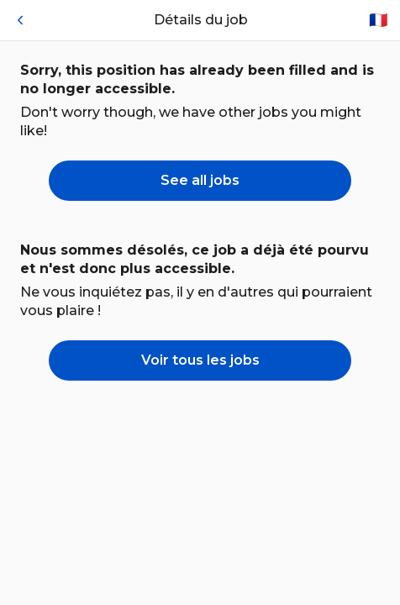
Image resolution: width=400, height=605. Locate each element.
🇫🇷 (378, 20)
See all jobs (200, 180)
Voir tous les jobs (200, 360)
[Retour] (20, 20)
